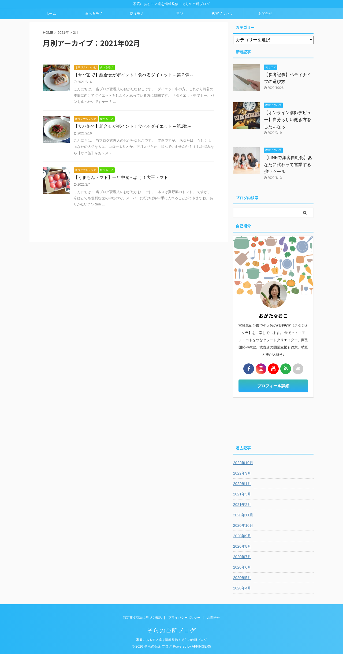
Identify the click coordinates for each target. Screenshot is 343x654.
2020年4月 (242, 588)
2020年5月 (242, 578)
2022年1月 (242, 484)
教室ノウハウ (222, 14)
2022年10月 (243, 463)
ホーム (51, 14)
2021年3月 (242, 494)
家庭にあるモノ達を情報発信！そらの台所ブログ (171, 640)
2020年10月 (243, 525)
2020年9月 (242, 536)
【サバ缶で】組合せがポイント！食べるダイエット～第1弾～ (133, 126)
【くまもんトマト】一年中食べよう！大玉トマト (121, 177)
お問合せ (265, 14)
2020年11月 (243, 515)
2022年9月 (242, 473)
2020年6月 (242, 567)
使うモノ (137, 14)
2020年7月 (242, 557)
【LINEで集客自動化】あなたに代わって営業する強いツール (288, 164)
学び (179, 14)
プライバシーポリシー (184, 617)
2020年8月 (242, 546)
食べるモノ (93, 14)
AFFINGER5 (201, 646)
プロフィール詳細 (273, 386)
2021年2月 (242, 504)
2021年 (63, 33)
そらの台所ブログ (171, 630)
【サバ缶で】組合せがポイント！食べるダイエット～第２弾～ (134, 75)
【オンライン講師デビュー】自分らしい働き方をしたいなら (287, 119)
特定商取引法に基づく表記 (142, 617)
